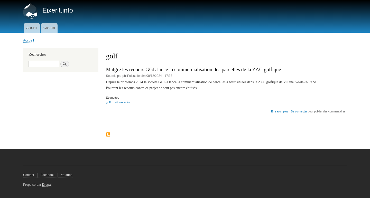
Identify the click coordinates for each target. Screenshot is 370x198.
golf (108, 102)
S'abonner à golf (108, 134)
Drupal (47, 184)
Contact (49, 28)
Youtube (66, 175)
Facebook (47, 175)
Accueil (31, 28)
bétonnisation (122, 102)
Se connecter (299, 111)
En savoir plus (279, 111)
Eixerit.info (57, 10)
